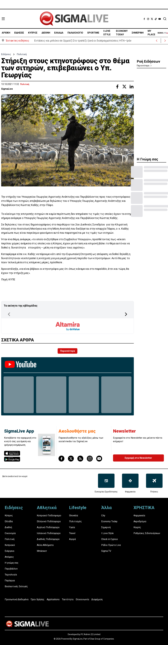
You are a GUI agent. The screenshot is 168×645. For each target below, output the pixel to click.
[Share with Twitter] (124, 86)
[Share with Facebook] (117, 86)
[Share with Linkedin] (131, 86)
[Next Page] (126, 314)
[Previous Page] (9, 314)
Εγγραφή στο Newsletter (138, 457)
